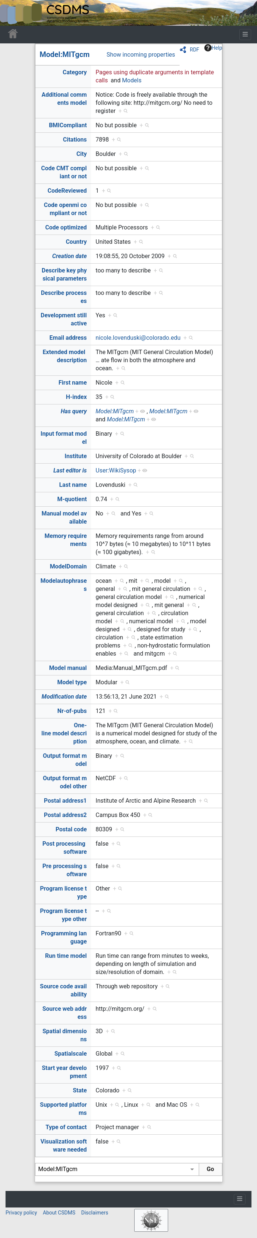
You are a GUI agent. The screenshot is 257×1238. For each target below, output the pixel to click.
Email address (68, 337)
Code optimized (66, 227)
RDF (194, 50)
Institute (76, 456)
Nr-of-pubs (72, 710)
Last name (73, 484)
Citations (75, 139)
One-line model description (64, 733)
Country (76, 241)
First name (73, 382)
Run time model (66, 955)
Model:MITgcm (65, 54)
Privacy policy (21, 1213)
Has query (74, 411)
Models (132, 80)
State (80, 1090)
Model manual (68, 667)
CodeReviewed (67, 190)
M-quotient (72, 499)
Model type (72, 682)
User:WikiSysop (115, 470)
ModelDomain (68, 566)
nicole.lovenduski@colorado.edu (137, 337)
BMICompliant (68, 125)
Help (213, 47)
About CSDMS (59, 1213)
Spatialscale (70, 1053)
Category (75, 72)
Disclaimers (94, 1213)
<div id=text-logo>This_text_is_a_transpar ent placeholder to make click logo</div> (12, 13)
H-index (76, 396)
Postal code (71, 829)
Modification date (64, 696)
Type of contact (66, 1127)
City (81, 153)
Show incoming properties (141, 54)
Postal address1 (65, 800)
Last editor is (70, 470)
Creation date (69, 256)
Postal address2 (65, 814)
